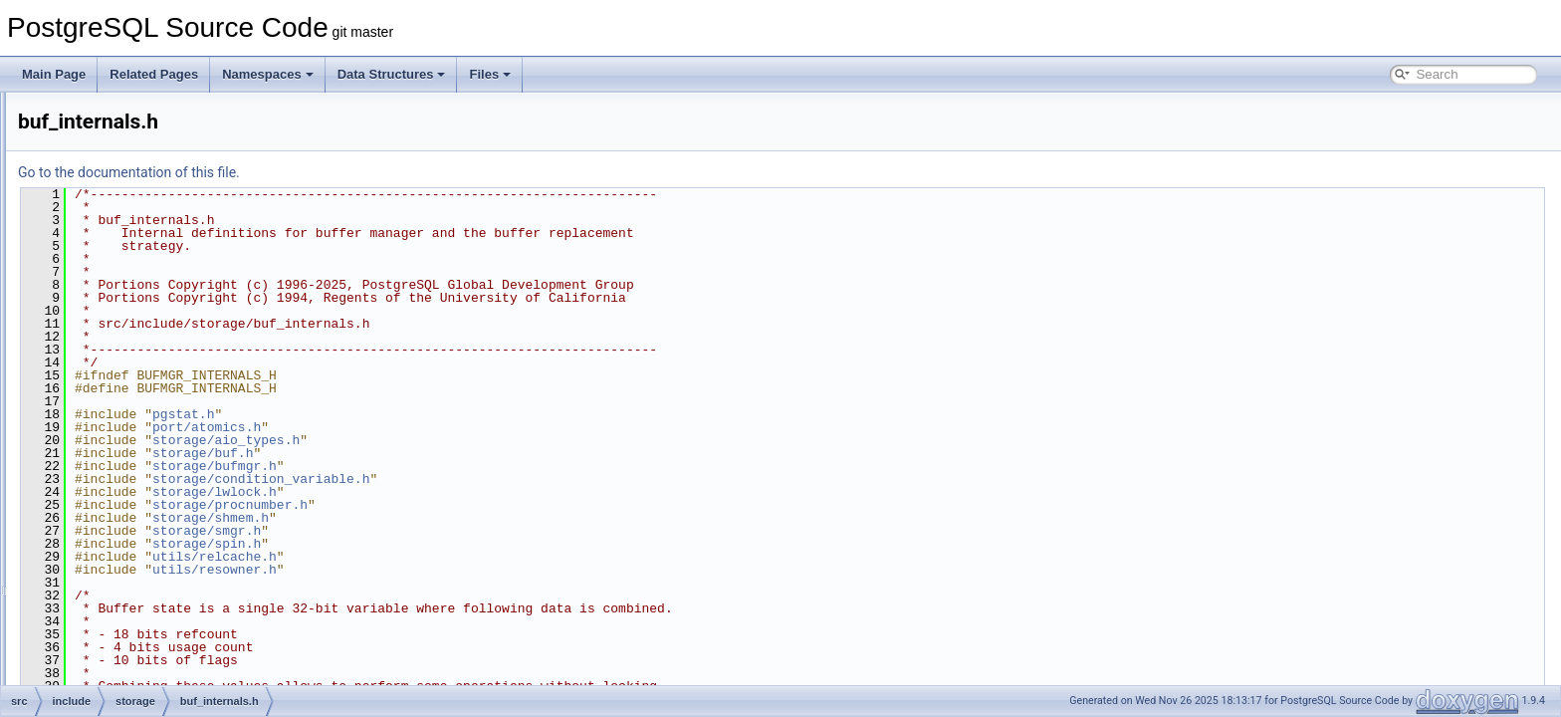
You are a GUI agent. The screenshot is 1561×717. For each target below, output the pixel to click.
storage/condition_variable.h (509, 479)
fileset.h (133, 683)
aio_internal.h (149, 267)
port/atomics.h (455, 427)
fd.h (123, 661)
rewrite (115, 157)
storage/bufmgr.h (463, 466)
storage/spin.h (455, 544)
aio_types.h (143, 311)
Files (490, 74)
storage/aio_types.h (475, 440)
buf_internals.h (152, 398)
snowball (121, 179)
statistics (120, 201)
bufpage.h (139, 464)
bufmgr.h (136, 442)
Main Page (54, 74)
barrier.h (135, 333)
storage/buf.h (451, 453)
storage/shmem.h (459, 518)
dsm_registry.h (152, 639)
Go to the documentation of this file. (378, 172)
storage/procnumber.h (479, 505)
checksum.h (145, 508)
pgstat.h (432, 414)
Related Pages (154, 74)
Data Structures (391, 74)
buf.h (126, 376)
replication (125, 135)
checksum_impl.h (159, 530)
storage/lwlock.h (463, 492)
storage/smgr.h (455, 531)
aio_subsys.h (148, 289)
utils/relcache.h (463, 557)
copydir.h (137, 574)
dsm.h (129, 595)
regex (112, 113)
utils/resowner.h (463, 570)
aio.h (126, 245)
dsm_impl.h (143, 617)
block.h (132, 354)
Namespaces (268, 74)
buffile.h (134, 420)
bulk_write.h (145, 486)
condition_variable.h (166, 552)
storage (117, 223)
